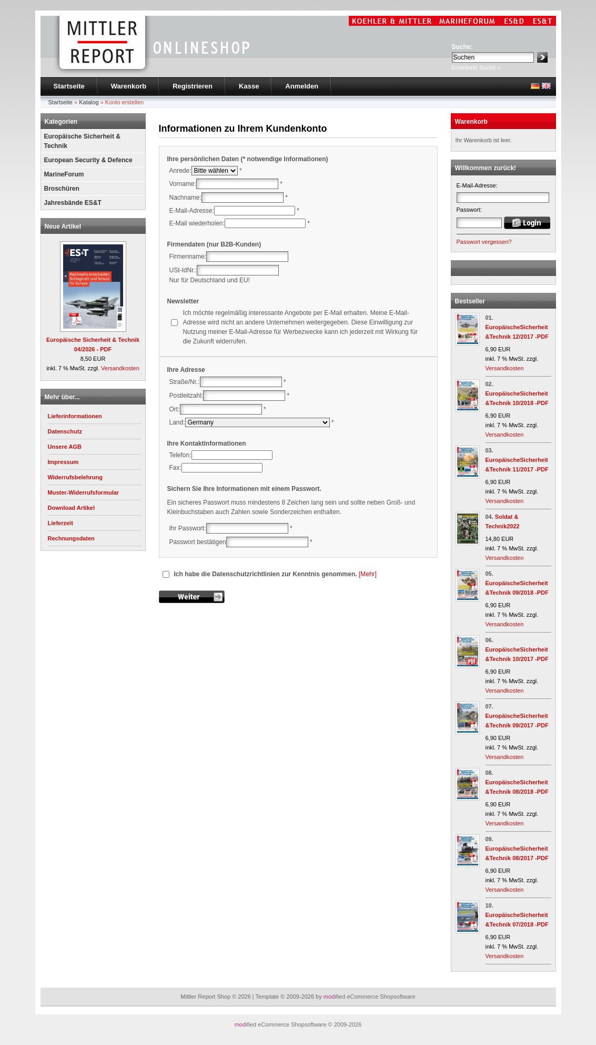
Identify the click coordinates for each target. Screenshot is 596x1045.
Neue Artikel (63, 226)
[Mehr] (368, 574)
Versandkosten (120, 368)
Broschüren (61, 188)
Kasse (249, 86)
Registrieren (193, 86)
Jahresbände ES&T (73, 202)
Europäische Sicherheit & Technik (82, 141)
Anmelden (301, 86)
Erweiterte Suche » (476, 67)
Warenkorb (128, 86)
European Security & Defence (88, 160)
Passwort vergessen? (484, 242)
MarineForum (64, 174)
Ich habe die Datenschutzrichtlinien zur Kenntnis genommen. (265, 574)
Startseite (69, 86)
